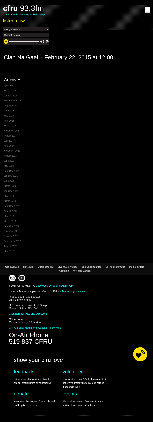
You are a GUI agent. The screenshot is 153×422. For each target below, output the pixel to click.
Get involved (12, 267)
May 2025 (9, 115)
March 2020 (10, 186)
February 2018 (11, 226)
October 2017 (11, 236)
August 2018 (10, 211)
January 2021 (11, 176)
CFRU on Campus (115, 267)
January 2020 (11, 191)
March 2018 (10, 221)
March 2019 (10, 201)
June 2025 (9, 110)
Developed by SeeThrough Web (54, 285)
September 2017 (12, 241)
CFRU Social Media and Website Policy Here (35, 327)
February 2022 (11, 171)
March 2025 (10, 125)
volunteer (73, 371)
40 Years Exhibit (81, 270)
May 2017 (9, 251)
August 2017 (10, 246)
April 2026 (9, 85)
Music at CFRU (45, 267)
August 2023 (10, 155)
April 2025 (9, 120)
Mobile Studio (136, 267)
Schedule (28, 267)
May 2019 (9, 196)
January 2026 (11, 95)
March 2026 (10, 90)
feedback (24, 371)
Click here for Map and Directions (28, 313)
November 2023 (12, 150)
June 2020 (9, 181)
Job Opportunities (92, 267)
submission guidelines (72, 291)
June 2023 (9, 161)
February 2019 (11, 206)
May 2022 (9, 166)
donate (21, 393)
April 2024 (9, 146)
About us (64, 270)
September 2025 (12, 100)
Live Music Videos (68, 267)
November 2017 (12, 231)
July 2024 (9, 140)
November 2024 (12, 130)
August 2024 (10, 135)
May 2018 (9, 216)
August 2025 (10, 105)
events (70, 393)
